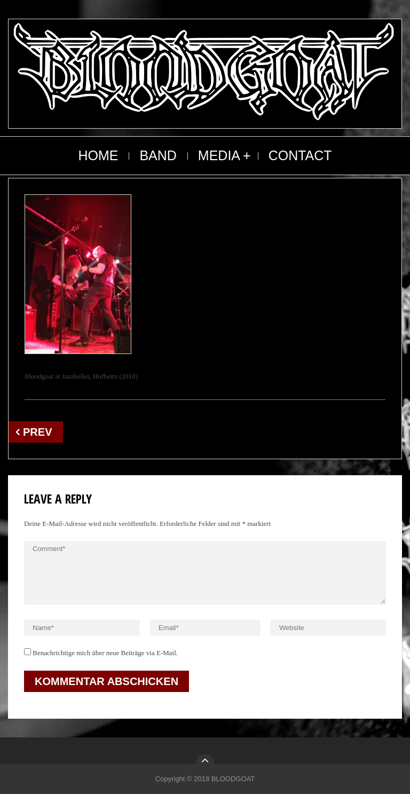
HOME (98, 155)
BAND (157, 155)
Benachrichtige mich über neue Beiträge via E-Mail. (105, 653)
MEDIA (219, 155)
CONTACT (300, 155)
